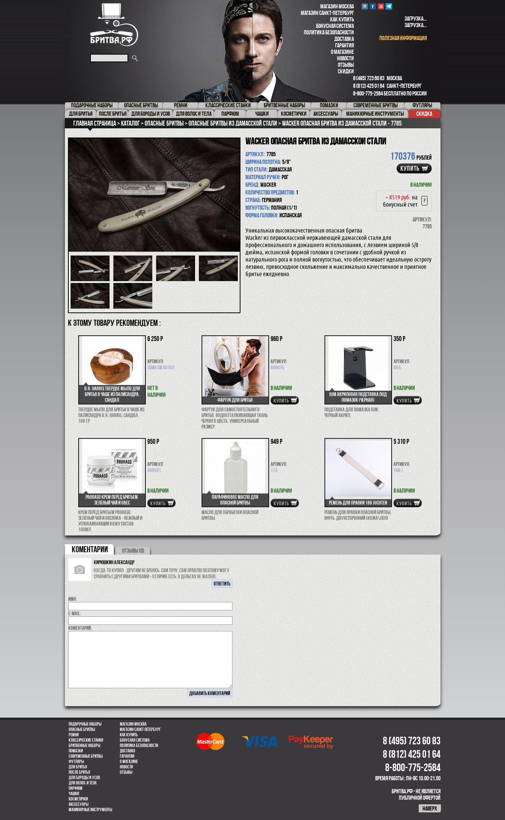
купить (409, 168)
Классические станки (86, 740)
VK (364, 6)
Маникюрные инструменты (90, 809)
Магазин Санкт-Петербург (327, 13)
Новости (345, 58)
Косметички (78, 799)
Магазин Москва (337, 6)
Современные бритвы (86, 756)
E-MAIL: (74, 613)
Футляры (76, 761)
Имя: (72, 599)
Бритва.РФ (114, 24)
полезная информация (403, 38)
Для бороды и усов (84, 777)
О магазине (342, 52)
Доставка (344, 39)
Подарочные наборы (85, 724)
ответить (222, 584)
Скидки (346, 71)
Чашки (74, 793)
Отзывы (346, 64)
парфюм (75, 788)
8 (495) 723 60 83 (368, 78)
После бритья (79, 772)
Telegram (389, 6)
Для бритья (78, 767)
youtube (381, 6)
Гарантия (344, 45)
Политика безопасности (329, 32)
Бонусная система (335, 26)
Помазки (76, 751)
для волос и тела (83, 783)
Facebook (372, 6)
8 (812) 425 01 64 (368, 85)
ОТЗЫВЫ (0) (133, 550)
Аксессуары (79, 804)
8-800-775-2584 (368, 93)
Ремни (74, 735)
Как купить (342, 19)
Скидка (424, 113)
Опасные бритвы (82, 729)
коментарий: (80, 628)
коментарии (90, 549)
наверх (430, 808)
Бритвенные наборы (84, 745)
